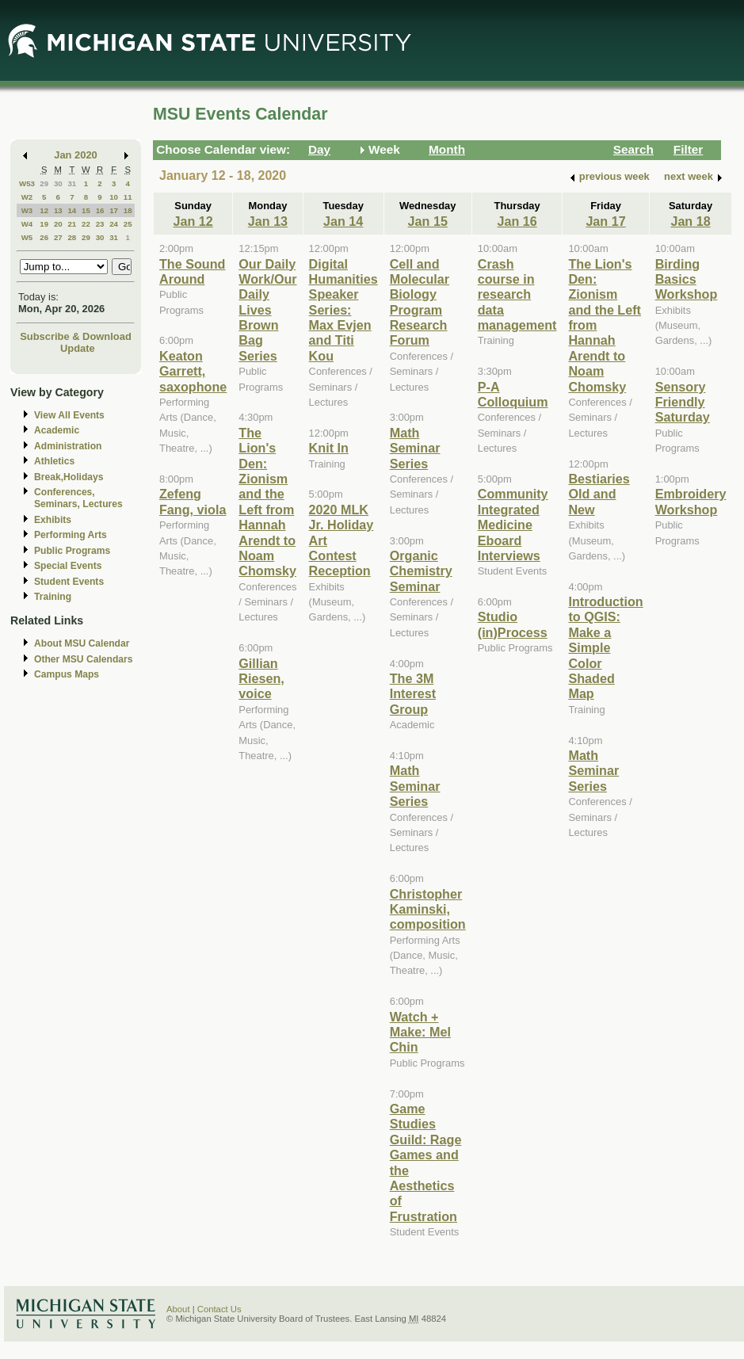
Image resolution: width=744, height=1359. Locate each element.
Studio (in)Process (513, 624)
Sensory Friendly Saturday (682, 402)
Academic (56, 430)
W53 (27, 183)
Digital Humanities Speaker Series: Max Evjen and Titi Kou (343, 310)
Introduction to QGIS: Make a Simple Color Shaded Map (605, 647)
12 (44, 210)
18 (128, 210)
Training (52, 596)
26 (44, 237)
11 (128, 197)
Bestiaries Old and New (598, 494)
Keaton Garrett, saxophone (193, 371)
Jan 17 (605, 221)
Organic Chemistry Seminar (421, 571)
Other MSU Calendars (83, 659)
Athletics (54, 461)
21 (71, 224)
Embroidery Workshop (691, 501)
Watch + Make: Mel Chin (420, 1032)
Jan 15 (428, 221)
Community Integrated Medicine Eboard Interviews (513, 525)
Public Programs (72, 550)
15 (86, 210)
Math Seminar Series (415, 448)
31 (71, 183)
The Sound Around (192, 271)
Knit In (329, 448)
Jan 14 (343, 221)
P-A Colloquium (513, 394)
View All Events (69, 415)
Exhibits (52, 519)
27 (58, 237)
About (178, 1309)
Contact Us (219, 1309)
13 (58, 210)
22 (86, 224)
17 (113, 210)
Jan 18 (690, 221)
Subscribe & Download (76, 336)
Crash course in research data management (517, 295)
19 (44, 224)
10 (113, 197)
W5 (27, 237)
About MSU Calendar (81, 643)
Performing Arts (70, 534)
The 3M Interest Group (413, 693)
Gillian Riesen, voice (261, 678)
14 (71, 210)
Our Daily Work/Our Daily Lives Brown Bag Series (267, 310)
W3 (27, 210)
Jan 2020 (75, 155)
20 (58, 224)
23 (100, 224)
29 (44, 183)
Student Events (69, 581)
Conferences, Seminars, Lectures (78, 498)
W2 (27, 197)
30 (58, 183)
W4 (27, 224)
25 (128, 224)
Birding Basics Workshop (686, 279)
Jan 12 (192, 221)
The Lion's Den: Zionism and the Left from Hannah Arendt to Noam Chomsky (267, 502)
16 (100, 210)
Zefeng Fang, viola (192, 501)
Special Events (67, 565)
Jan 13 (268, 221)
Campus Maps (66, 674)
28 (71, 237)
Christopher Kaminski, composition (428, 909)
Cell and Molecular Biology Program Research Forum (419, 302)
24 (113, 224)
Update (77, 348)
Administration (67, 446)
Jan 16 (516, 221)
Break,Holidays (69, 477)
